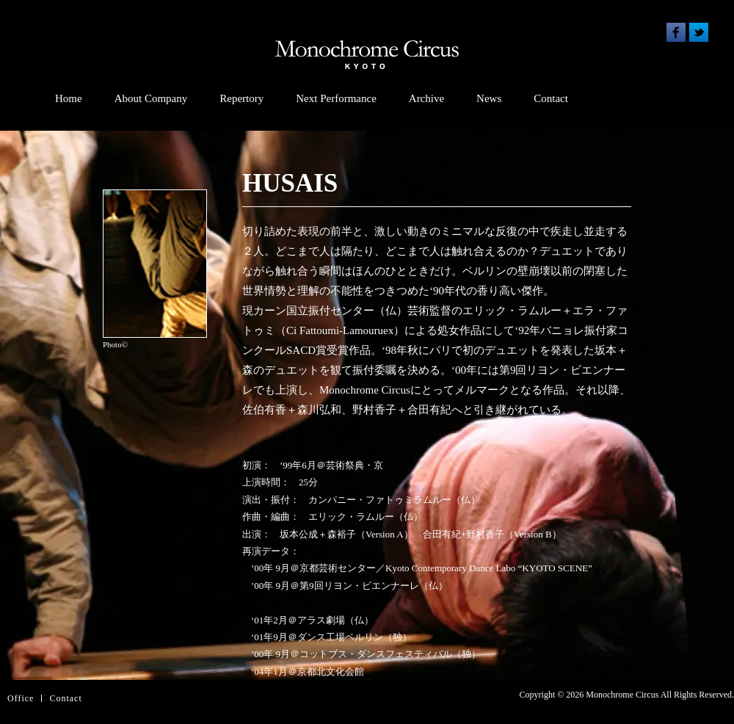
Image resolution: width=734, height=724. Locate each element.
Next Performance (336, 98)
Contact (551, 98)
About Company (151, 98)
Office (20, 698)
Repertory (241, 98)
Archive (426, 98)
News (488, 98)
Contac (64, 698)
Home (68, 98)
